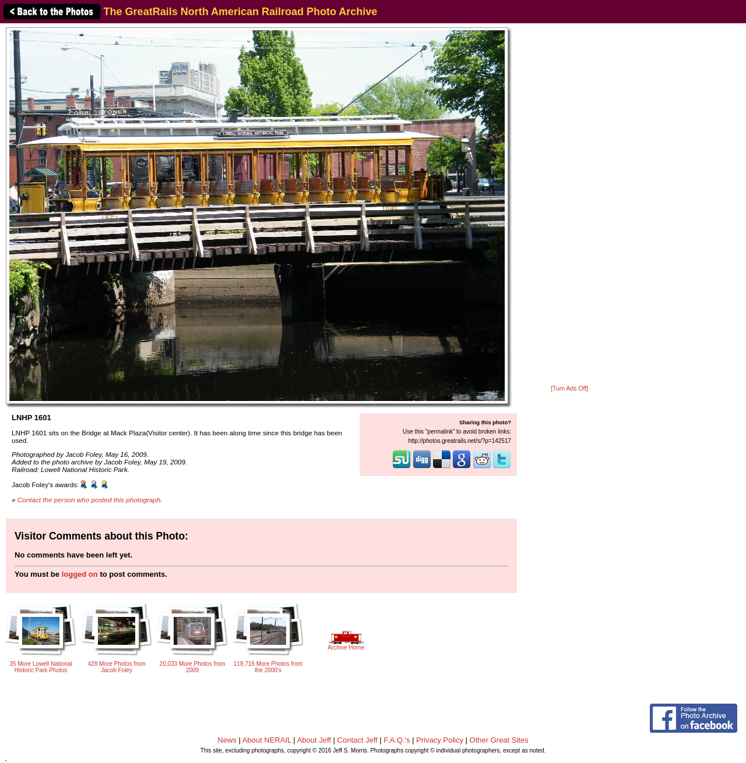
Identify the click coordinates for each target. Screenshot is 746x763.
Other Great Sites (499, 740)
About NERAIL (266, 740)
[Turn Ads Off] (569, 388)
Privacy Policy (439, 740)
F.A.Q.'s (396, 740)
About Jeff (314, 740)
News (227, 740)
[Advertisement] (569, 204)
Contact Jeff (357, 740)
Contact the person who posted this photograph (89, 499)
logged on (80, 574)
